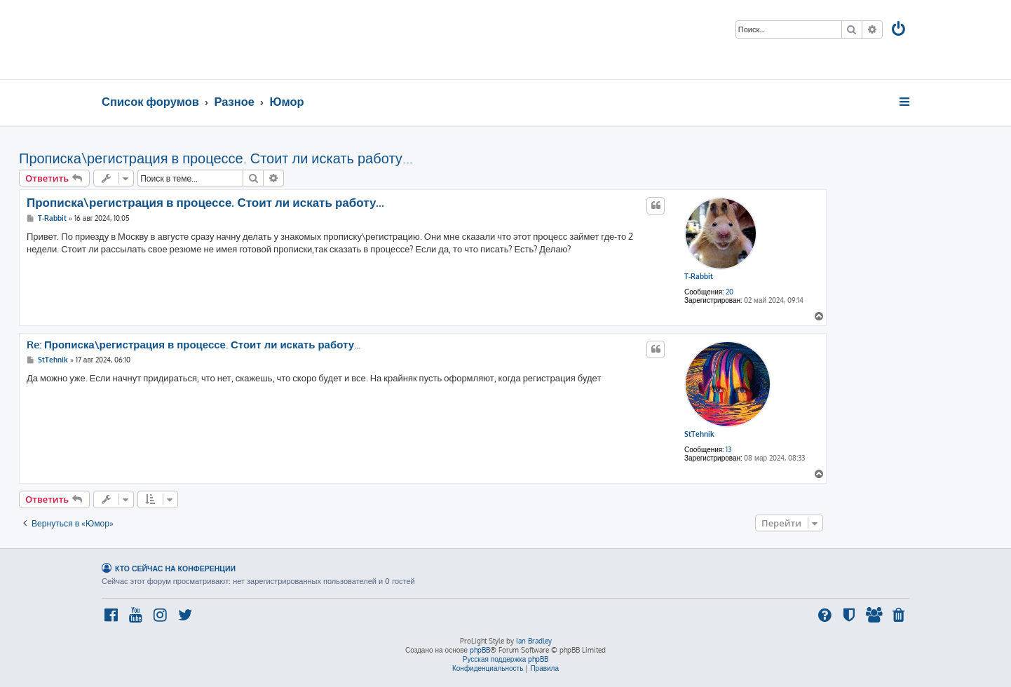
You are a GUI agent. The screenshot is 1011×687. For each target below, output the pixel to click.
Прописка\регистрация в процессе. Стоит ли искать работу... (216, 158)
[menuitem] (899, 30)
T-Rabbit (698, 276)
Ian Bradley (534, 641)
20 (729, 291)
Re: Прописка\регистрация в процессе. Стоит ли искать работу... (193, 345)
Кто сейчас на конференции (175, 568)
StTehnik (699, 434)
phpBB (480, 650)
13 (728, 449)
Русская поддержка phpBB (506, 659)
